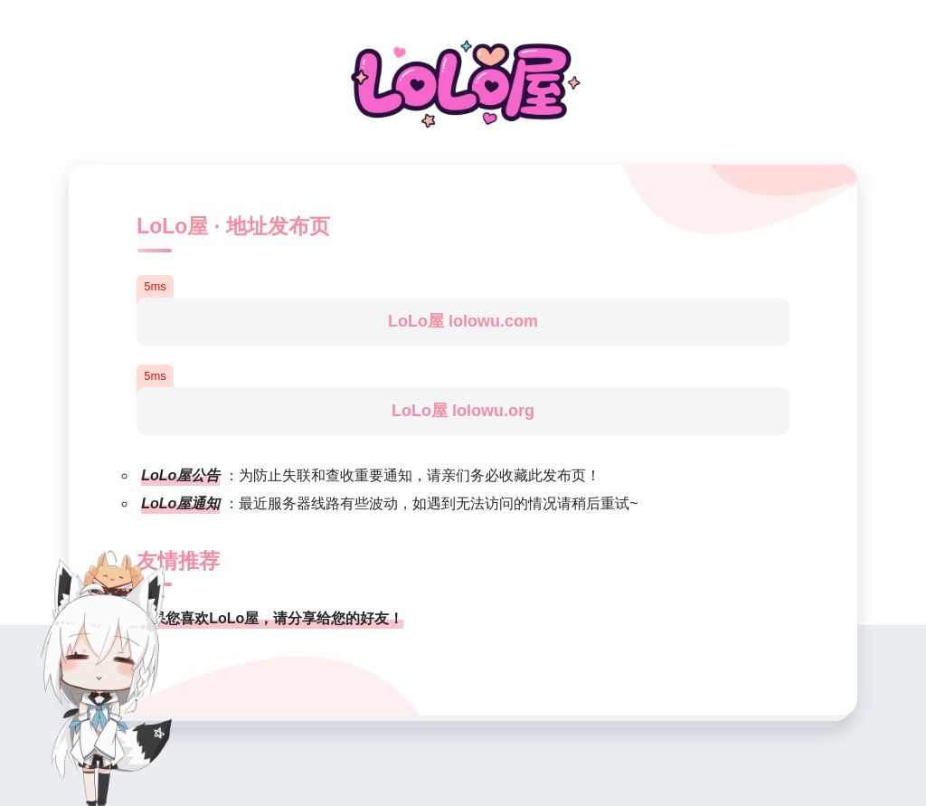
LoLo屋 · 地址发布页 (233, 226)
